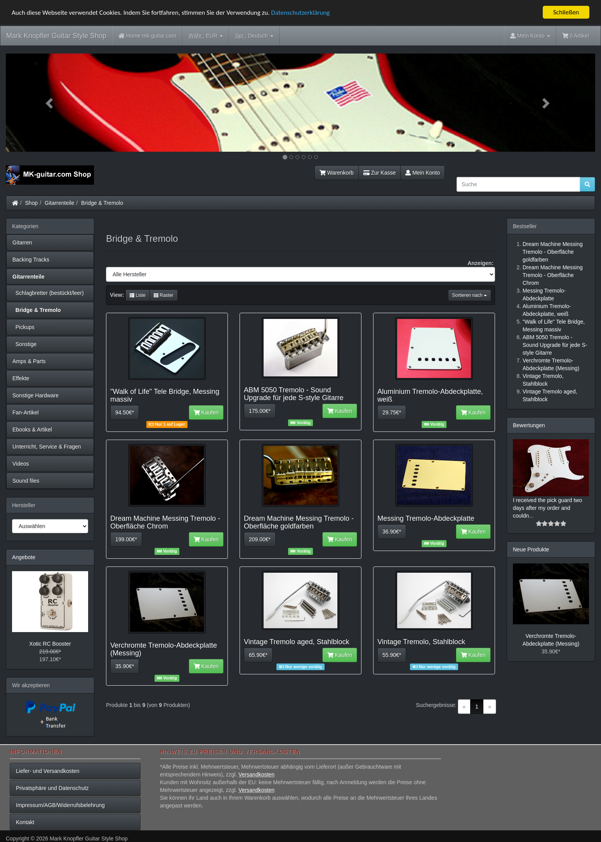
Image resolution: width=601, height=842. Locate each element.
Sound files (25, 481)
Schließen (566, 12)
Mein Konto (422, 173)
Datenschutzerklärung (300, 12)
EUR (206, 36)
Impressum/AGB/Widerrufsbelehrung (60, 805)
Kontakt (25, 822)
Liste (138, 295)
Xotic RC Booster (50, 644)
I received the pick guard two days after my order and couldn (547, 508)
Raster (164, 295)
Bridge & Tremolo (102, 203)
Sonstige (24, 344)
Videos (20, 464)
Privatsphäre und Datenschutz (52, 788)
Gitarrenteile (59, 203)
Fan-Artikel (25, 412)
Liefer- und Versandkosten (47, 771)
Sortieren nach (469, 295)
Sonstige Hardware (35, 395)
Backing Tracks (30, 259)
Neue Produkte (531, 549)
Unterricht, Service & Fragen (46, 447)
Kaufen (206, 412)
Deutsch (254, 36)
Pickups (23, 327)
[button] (50, 103)
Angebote (23, 557)
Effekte (20, 378)
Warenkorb (337, 173)
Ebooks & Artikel (32, 429)
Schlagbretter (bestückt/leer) (48, 293)
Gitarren (22, 242)
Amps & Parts (29, 361)
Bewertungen (529, 425)
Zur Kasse (379, 173)
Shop (31, 203)
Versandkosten (256, 774)
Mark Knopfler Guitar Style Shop (56, 36)
